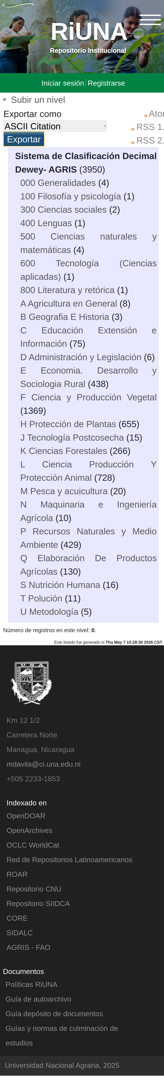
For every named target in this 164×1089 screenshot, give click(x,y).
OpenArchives (29, 830)
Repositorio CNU (33, 888)
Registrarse (106, 82)
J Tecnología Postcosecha (72, 437)
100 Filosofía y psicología (70, 196)
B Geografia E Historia (64, 316)
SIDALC (19, 932)
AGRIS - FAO (28, 947)
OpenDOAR (25, 815)
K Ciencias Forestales (63, 450)
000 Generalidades (58, 182)
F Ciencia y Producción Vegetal (88, 397)
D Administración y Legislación (80, 357)
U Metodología (49, 611)
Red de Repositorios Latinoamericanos (69, 859)
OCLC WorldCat (32, 844)
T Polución (41, 598)
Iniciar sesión (63, 82)
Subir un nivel (38, 99)
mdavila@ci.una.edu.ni (43, 764)
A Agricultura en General (68, 303)
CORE (17, 918)
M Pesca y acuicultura (64, 491)
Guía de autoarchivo (38, 998)
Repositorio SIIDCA (38, 903)
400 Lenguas (46, 223)
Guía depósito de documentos (54, 1013)
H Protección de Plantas (68, 424)
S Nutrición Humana (60, 584)
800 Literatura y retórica (67, 289)
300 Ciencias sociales (63, 209)
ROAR (17, 874)
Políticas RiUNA (31, 984)
